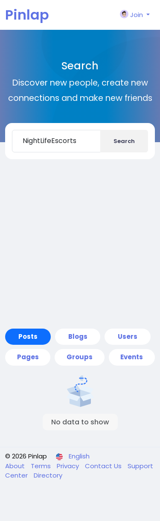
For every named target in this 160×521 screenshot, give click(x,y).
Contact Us (104, 465)
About (15, 465)
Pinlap (27, 14)
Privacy (69, 465)
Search (124, 141)
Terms (41, 465)
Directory (48, 475)
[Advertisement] (80, 244)
